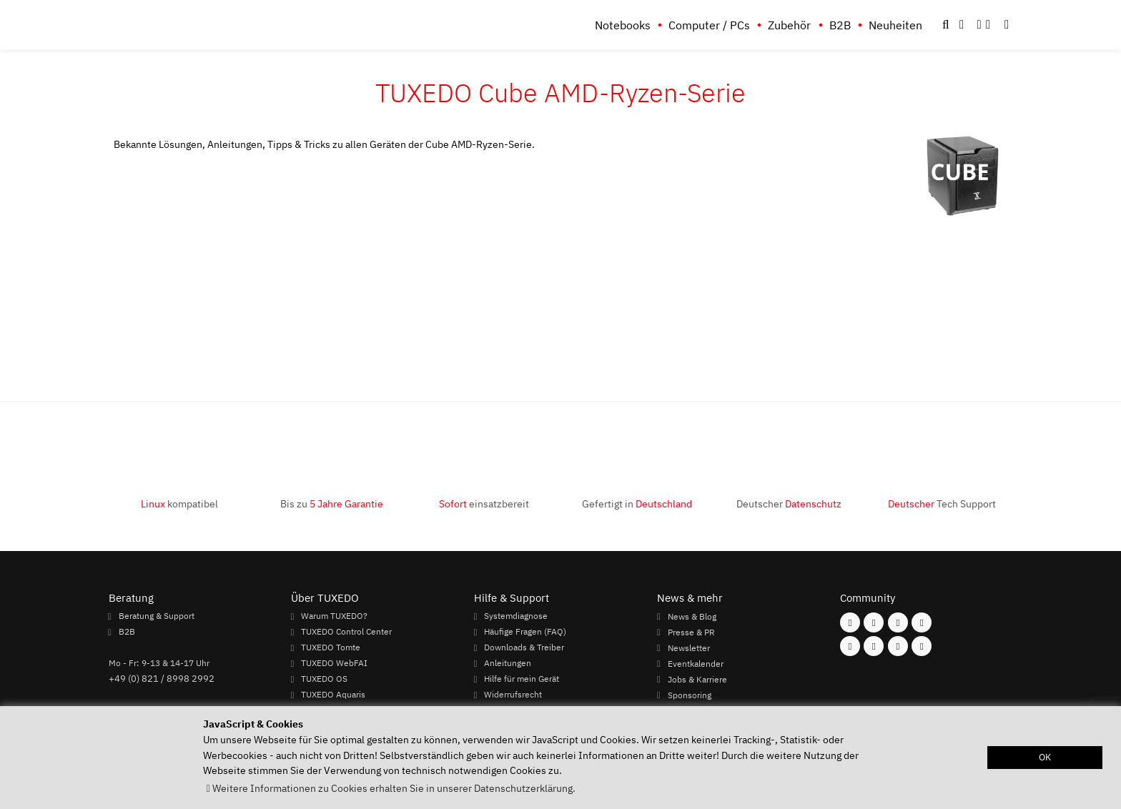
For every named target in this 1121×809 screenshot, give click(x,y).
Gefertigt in (637, 503)
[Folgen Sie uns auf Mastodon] (898, 622)
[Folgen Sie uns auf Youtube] (850, 646)
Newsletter (689, 647)
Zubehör (789, 25)
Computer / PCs (709, 25)
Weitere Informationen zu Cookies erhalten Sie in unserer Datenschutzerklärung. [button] (394, 788)
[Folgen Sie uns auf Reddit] (922, 646)
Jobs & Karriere (697, 679)
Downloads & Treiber (524, 647)
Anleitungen (507, 663)
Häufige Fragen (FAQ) (525, 631)
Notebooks (623, 25)
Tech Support (942, 503)
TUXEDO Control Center (346, 631)
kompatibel (179, 503)
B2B (840, 25)
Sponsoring (689, 694)
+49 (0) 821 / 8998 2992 (161, 678)
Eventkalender (696, 663)
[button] (1006, 25)
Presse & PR (691, 631)
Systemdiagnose (516, 616)
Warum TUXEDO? (334, 616)
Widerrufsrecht (513, 694)
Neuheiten (895, 25)
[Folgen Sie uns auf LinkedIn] (898, 646)
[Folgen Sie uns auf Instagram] (874, 622)
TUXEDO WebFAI (334, 663)
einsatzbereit (484, 503)
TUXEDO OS (324, 679)
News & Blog (692, 616)
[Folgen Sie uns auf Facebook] (850, 622)
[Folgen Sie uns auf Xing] (874, 646)
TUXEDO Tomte (330, 647)
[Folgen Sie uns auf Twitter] (922, 622)
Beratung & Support (156, 616)
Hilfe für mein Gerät (521, 679)
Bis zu (331, 503)
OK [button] (1045, 757)
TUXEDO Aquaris (333, 694)
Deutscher (788, 503)
